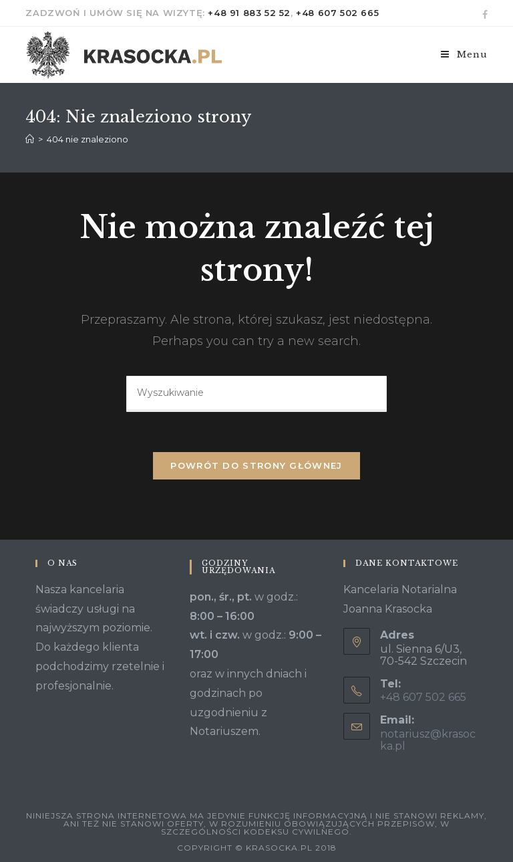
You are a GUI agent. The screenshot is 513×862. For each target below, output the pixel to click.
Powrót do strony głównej (256, 465)
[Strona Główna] (29, 139)
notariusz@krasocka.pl (428, 740)
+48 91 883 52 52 (249, 12)
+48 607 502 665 (337, 12)
